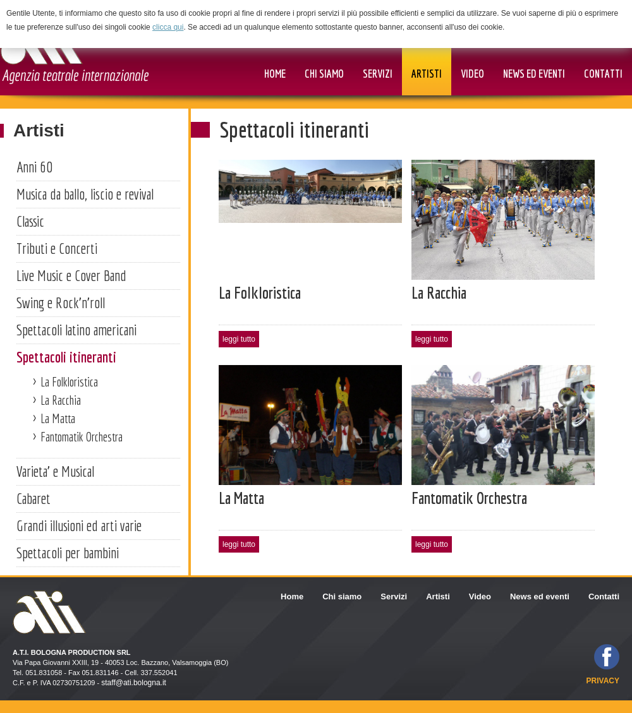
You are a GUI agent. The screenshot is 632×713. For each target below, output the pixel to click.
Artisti (38, 130)
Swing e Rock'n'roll (60, 302)
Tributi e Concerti (56, 248)
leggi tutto (238, 339)
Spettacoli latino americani (76, 330)
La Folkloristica (69, 381)
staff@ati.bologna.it (133, 682)
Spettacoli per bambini (67, 552)
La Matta (57, 418)
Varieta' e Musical (55, 471)
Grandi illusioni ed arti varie (79, 525)
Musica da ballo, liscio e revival (85, 194)
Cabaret (33, 498)
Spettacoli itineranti (66, 357)
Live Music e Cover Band (71, 275)
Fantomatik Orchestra (81, 436)
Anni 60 (34, 167)
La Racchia (60, 400)
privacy (602, 680)
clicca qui (167, 27)
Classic (30, 221)
